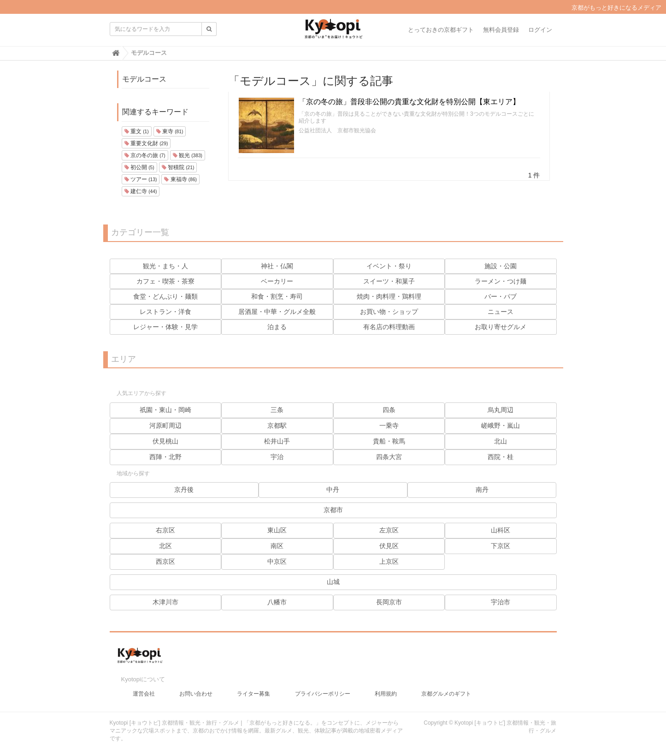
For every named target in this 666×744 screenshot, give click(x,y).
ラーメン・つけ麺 (500, 281)
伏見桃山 (165, 441)
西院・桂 (500, 457)
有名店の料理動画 (389, 327)
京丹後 (184, 489)
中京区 (277, 561)
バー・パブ (500, 296)
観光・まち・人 (165, 266)
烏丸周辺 (500, 409)
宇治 (277, 457)
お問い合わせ (195, 686)
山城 (333, 581)
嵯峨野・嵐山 (500, 425)
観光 (187, 155)
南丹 (482, 489)
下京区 (500, 545)
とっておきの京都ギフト (441, 29)
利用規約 (386, 686)
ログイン (540, 29)
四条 (389, 409)
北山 (500, 441)
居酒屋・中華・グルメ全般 (277, 311)
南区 (277, 545)
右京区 (165, 530)
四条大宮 (389, 457)
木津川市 (165, 602)
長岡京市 (389, 602)
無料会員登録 (501, 29)
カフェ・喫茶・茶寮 (165, 281)
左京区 (389, 530)
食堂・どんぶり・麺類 (165, 296)
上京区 (389, 561)
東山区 (277, 530)
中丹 (332, 489)
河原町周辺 (165, 425)
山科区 (500, 530)
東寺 (169, 131)
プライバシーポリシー (322, 686)
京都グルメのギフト (446, 686)
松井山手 (277, 441)
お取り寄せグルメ (500, 327)
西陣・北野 (165, 457)
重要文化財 (146, 143)
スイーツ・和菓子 (389, 281)
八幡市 (277, 602)
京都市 (333, 510)
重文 (136, 131)
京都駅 (277, 425)
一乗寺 (389, 425)
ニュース (500, 311)
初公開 (139, 167)
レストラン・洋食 (165, 311)
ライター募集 (253, 686)
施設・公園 (500, 266)
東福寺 (180, 179)
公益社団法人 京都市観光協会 (337, 130)
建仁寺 (140, 191)
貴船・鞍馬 (389, 441)
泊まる (277, 327)
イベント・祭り (389, 266)
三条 (277, 409)
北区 (165, 545)
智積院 (178, 167)
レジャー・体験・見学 (165, 327)
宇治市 (500, 602)
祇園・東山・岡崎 (165, 409)
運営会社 (144, 686)
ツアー (140, 179)
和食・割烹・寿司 (277, 296)
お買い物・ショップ (389, 311)
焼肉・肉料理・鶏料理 (389, 296)
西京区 (165, 561)
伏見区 (389, 545)
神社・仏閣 (277, 266)
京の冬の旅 (144, 155)
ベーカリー (277, 281)
